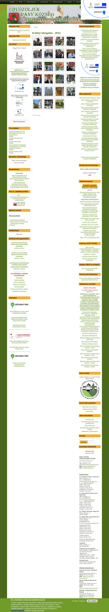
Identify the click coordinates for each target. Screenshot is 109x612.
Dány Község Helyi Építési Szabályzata (90, 269)
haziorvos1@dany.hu (90, 481)
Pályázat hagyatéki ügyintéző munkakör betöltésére (90, 119)
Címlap (35, 27)
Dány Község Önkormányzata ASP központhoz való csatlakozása (90, 44)
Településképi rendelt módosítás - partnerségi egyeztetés (89, 227)
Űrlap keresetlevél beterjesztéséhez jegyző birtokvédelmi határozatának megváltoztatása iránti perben (19, 185)
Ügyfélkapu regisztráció (19, 291)
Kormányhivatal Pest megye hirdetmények (89, 422)
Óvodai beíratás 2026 (15, 151)
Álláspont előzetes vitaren (90, 344)
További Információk (38, 610)
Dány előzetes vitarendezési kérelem (89, 350)
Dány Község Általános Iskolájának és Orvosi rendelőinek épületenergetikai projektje (89, 50)
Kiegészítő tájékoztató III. (89, 335)
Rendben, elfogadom (79, 601)
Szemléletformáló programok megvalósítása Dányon (89, 31)
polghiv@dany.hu (88, 468)
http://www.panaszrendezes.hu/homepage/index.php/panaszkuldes (19, 198)
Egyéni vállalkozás (19, 282)
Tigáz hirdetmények (15, 141)
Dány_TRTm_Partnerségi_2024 (89, 237)
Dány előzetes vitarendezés (89, 341)
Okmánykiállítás (19, 286)
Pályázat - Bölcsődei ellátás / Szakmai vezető (89, 149)
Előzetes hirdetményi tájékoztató (90, 201)
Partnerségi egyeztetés (90, 409)
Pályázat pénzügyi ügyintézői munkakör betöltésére (90, 116)
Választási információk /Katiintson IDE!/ (19, 31)
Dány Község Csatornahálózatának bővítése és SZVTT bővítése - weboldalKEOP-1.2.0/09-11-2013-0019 (89, 249)
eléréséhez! (89, 411)
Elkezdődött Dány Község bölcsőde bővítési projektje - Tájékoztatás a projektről (89, 35)
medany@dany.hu (89, 499)
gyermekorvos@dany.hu (91, 523)
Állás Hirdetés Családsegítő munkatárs (89, 100)
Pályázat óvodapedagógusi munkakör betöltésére (89, 123)
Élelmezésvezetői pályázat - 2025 (89, 97)
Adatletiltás (19, 278)
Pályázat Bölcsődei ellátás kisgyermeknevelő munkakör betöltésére (89, 128)
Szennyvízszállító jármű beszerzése (89, 259)
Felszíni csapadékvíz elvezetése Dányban (90, 84)
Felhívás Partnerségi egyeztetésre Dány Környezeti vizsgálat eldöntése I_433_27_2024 (90, 233)
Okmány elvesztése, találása (19, 289)
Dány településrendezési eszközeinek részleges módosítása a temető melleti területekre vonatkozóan (89, 210)
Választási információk (19, 40)
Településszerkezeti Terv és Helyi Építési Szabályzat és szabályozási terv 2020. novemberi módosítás (90, 195)
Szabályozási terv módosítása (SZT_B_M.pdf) (90, 219)
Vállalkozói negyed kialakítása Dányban (90, 40)
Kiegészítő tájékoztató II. (89, 333)
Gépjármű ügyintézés (19, 284)
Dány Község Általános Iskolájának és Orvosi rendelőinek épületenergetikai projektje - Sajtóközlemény (89, 56)
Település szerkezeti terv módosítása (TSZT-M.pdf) (90, 215)
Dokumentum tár (90, 425)
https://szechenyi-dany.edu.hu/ (86, 577)
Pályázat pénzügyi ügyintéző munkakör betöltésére (89, 157)
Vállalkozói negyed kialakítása (90, 77)
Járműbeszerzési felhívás (90, 256)
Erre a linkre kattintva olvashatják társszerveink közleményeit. (90, 278)
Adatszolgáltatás (19, 280)
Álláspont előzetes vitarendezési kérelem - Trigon (90, 346)
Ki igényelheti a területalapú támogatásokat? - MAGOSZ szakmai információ (17, 146)
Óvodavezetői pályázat (90, 136)
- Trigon (92, 355)
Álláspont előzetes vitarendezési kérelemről (90, 338)
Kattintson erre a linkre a (89, 407)
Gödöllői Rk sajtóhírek (16, 138)
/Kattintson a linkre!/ (90, 254)
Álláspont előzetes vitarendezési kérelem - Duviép (90, 362)
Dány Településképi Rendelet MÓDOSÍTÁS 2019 (90, 204)
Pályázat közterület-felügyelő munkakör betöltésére (89, 108)
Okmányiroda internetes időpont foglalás (89, 428)
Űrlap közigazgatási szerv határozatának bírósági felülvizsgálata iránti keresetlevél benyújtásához (19, 178)
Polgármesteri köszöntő (17, 220)
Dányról (12, 225)
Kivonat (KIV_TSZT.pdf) (89, 222)
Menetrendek (89, 451)
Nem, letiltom (92, 601)
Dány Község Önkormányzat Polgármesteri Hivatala (19, 222)
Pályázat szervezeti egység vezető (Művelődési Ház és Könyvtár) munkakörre (89, 145)
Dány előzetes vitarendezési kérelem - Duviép (89, 365)
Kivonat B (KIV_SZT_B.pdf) (89, 224)
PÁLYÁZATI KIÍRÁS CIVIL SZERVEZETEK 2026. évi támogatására (17, 133)
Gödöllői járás (90, 419)
